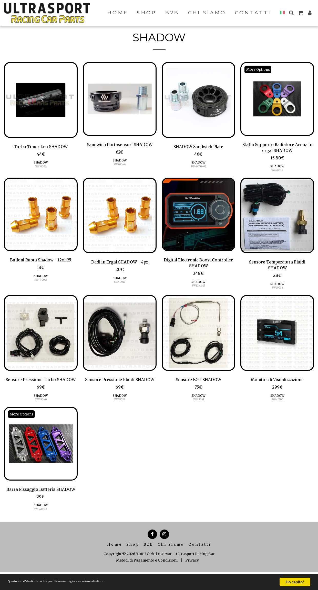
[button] (291, 12)
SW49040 (40, 410)
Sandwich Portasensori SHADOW (119, 145)
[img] (41, 100)
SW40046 (119, 165)
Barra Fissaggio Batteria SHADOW (41, 503)
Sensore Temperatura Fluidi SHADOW (277, 267)
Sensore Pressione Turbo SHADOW (40, 386)
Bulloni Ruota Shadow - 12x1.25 (41, 262)
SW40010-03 (198, 167)
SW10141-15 (198, 288)
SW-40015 (40, 282)
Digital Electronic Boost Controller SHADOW (198, 265)
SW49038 (277, 290)
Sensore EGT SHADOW (198, 383)
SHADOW (40, 163)
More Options (259, 69)
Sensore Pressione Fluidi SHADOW (119, 386)
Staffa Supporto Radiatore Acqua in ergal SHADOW (277, 148)
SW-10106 (277, 403)
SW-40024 (41, 527)
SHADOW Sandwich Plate (198, 147)
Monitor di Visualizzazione (277, 383)
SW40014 (120, 284)
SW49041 (198, 403)
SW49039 (119, 410)
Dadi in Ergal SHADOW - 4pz (119, 264)
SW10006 (40, 167)
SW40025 (277, 172)
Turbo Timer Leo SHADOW (40, 147)
